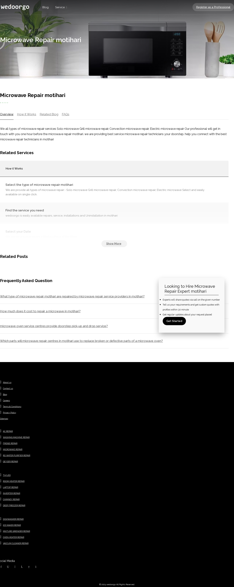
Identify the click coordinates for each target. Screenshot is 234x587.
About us (7, 382)
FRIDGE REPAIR (10, 443)
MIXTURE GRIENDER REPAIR (16, 531)
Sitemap (4, 419)
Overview (7, 114)
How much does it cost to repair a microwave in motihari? (40, 311)
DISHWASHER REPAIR (13, 519)
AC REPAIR (8, 431)
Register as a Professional (213, 7)
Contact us (8, 388)
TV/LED (7, 475)
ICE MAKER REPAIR (12, 525)
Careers (6, 400)
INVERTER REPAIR (11, 493)
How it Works (26, 114)
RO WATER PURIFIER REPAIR (16, 455)
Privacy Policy (9, 412)
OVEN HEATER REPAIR (13, 537)
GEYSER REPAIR (10, 461)
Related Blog (49, 114)
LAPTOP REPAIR (10, 487)
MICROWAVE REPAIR (12, 449)
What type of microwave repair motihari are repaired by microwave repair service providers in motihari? (72, 296)
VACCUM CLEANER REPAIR (16, 543)
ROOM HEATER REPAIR (13, 481)
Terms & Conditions (12, 406)
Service (60, 7)
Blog (45, 7)
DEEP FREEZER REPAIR (14, 505)
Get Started (174, 321)
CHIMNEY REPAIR (11, 499)
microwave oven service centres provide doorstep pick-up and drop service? (54, 326)
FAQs (65, 114)
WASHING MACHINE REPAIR (16, 437)
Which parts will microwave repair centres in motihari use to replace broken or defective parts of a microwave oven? (81, 341)
